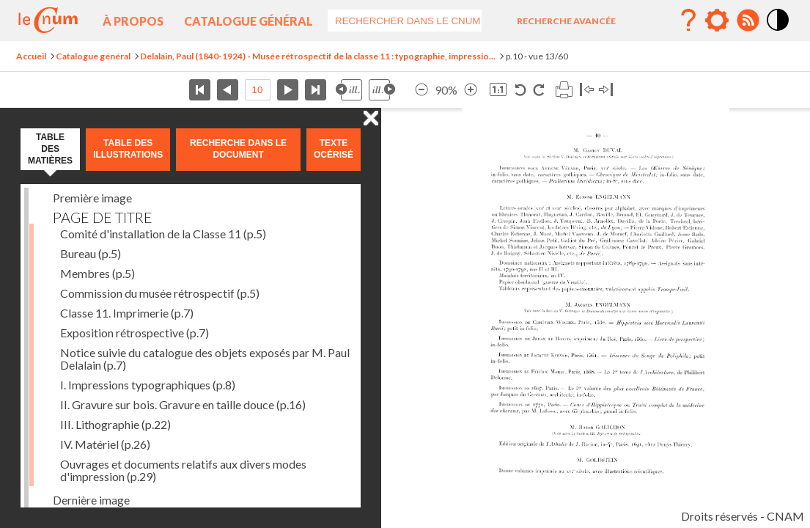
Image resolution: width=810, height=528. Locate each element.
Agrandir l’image (470, 89)
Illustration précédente (349, 89)
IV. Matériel (105, 444)
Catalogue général (248, 21)
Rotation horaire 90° (538, 89)
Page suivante (287, 89)
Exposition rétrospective (134, 333)
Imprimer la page (563, 89)
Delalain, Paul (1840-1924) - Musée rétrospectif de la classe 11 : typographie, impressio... (318, 56)
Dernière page (315, 89)
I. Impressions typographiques (147, 385)
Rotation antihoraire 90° (520, 89)
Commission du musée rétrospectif (159, 293)
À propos (133, 21)
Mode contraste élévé (778, 31)
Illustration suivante (382, 89)
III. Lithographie (115, 424)
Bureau (90, 253)
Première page (199, 89)
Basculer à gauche (587, 89)
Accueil (31, 56)
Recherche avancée (566, 20)
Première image (92, 198)
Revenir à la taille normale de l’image (498, 89)
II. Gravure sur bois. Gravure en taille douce (183, 404)
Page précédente (227, 89)
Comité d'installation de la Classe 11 (163, 234)
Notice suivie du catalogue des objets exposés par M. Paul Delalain (205, 358)
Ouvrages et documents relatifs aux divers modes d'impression (183, 470)
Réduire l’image (421, 89)
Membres (97, 273)
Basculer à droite (606, 89)
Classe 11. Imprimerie (127, 313)
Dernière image (91, 500)
